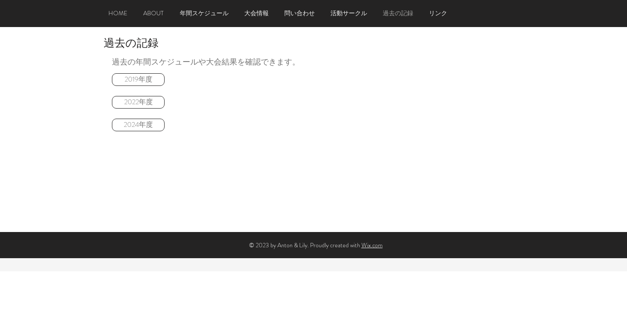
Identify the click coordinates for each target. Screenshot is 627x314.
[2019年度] (138, 79)
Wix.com (372, 245)
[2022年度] (138, 102)
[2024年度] (138, 125)
